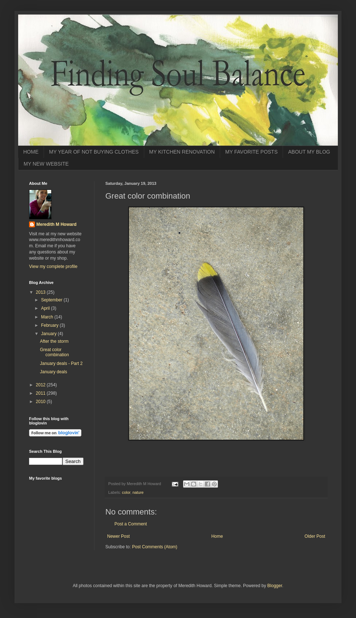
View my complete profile (53, 266)
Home (217, 536)
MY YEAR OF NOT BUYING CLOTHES (94, 152)
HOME (31, 152)
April (46, 308)
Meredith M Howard (56, 224)
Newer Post (118, 536)
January (49, 333)
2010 (41, 401)
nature (138, 492)
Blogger (274, 585)
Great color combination (54, 352)
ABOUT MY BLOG (309, 152)
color (126, 492)
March (47, 317)
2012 (41, 384)
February (50, 325)
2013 (41, 292)
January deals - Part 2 (61, 363)
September (52, 299)
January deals (53, 371)
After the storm (54, 341)
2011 (41, 393)
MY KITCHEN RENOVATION (182, 152)
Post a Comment (130, 523)
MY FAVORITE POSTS (251, 152)
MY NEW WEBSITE (46, 164)
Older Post (314, 536)
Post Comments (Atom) (154, 546)
